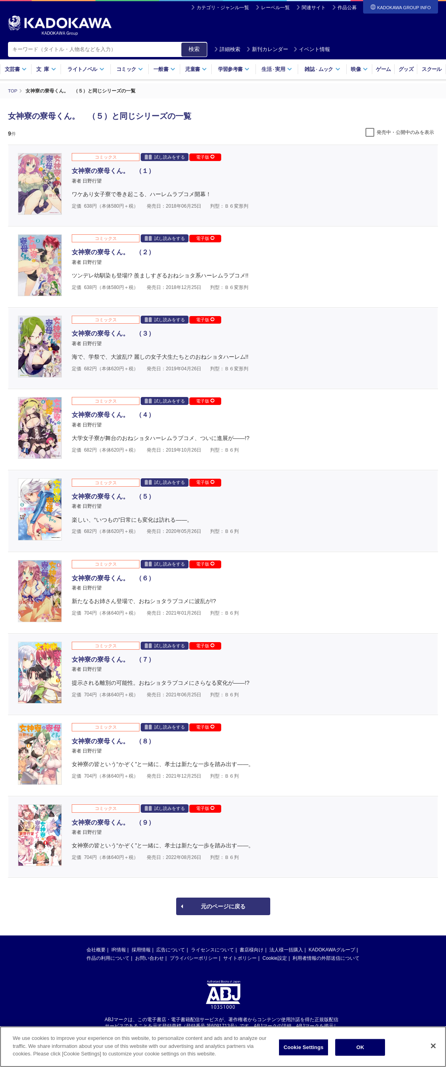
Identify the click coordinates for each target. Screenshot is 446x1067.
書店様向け (251, 949)
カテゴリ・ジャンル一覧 (222, 7)
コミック (129, 69)
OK (360, 1053)
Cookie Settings (303, 1053)
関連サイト (314, 7)
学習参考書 (234, 69)
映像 (359, 69)
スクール (431, 69)
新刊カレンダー (267, 49)
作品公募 (347, 7)
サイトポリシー (240, 958)
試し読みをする (165, 156)
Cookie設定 (275, 958)
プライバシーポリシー (194, 958)
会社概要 (96, 949)
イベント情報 (311, 49)
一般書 (164, 69)
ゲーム (383, 69)
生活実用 (276, 69)
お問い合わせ (149, 958)
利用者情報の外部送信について (326, 958)
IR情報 (119, 949)
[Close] (433, 1051)
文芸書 (16, 69)
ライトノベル (85, 69)
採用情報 (141, 949)
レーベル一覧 (275, 7)
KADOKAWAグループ (331, 949)
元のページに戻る (223, 906)
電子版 (205, 156)
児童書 (196, 69)
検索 (194, 49)
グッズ (406, 69)
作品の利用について (108, 958)
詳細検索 (227, 49)
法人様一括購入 (286, 949)
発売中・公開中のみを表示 (405, 132)
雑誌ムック (322, 69)
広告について (170, 949)
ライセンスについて (212, 949)
